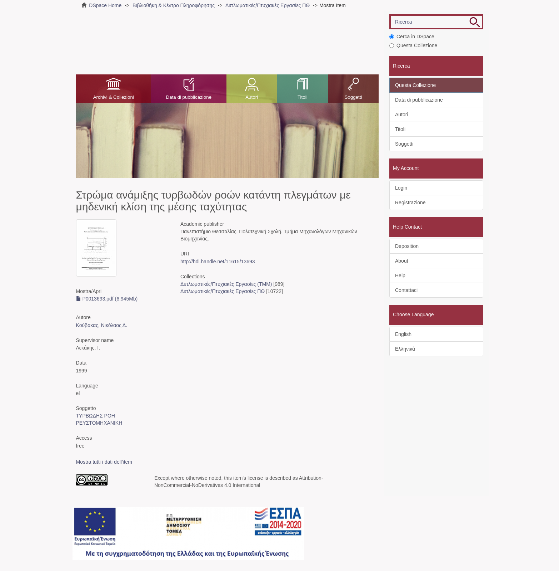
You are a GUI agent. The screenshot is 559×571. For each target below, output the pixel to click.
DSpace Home (105, 5)
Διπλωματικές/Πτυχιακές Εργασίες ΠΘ (267, 5)
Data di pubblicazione (188, 97)
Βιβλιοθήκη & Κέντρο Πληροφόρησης (174, 5)
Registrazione (410, 202)
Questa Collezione (413, 45)
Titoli (303, 97)
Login (401, 188)
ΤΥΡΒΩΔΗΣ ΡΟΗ (95, 416)
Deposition (407, 246)
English (403, 334)
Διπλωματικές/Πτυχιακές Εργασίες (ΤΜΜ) (226, 284)
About (401, 261)
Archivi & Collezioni (113, 97)
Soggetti (353, 97)
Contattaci (406, 290)
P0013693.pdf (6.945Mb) (107, 299)
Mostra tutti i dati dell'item (104, 462)
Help (400, 275)
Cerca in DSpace (411, 36)
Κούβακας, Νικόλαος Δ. (102, 325)
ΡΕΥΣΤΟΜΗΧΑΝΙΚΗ (99, 423)
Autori (251, 97)
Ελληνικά (405, 349)
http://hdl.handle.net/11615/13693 (217, 261)
